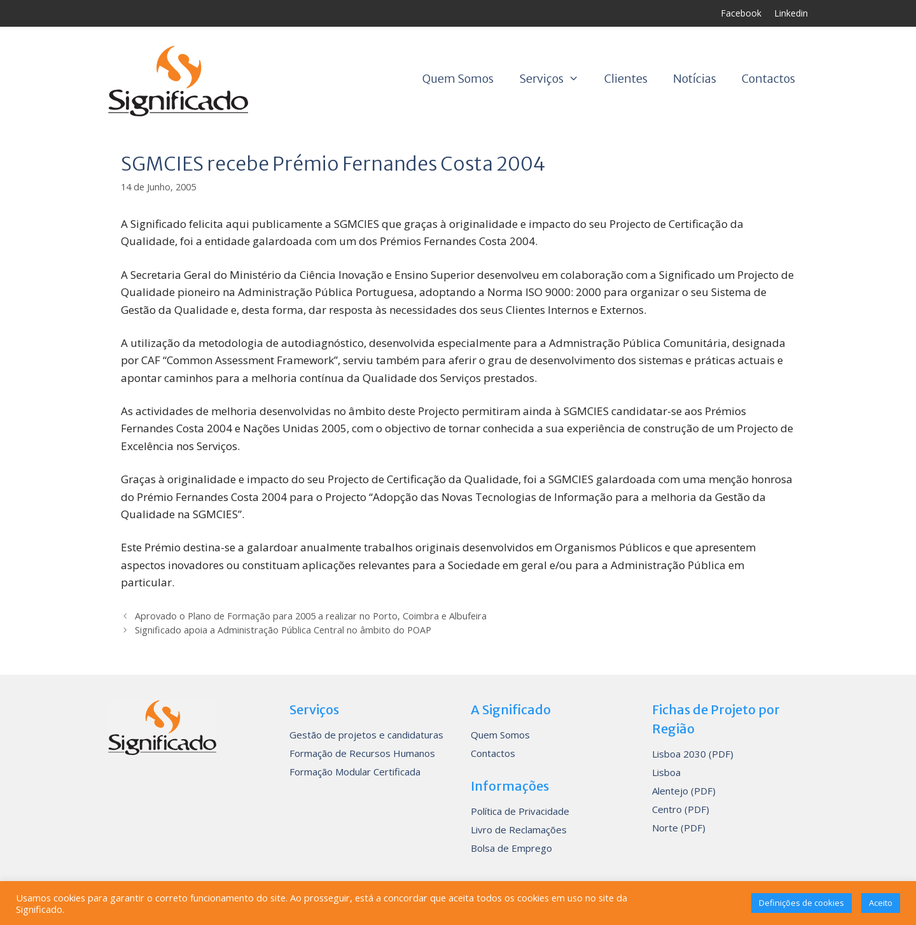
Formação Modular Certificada (354, 771)
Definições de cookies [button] (801, 902)
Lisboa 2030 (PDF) (692, 753)
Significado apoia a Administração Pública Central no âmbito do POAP (283, 630)
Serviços (555, 79)
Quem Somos (458, 78)
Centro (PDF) (680, 809)
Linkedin (791, 13)
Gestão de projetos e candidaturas (366, 734)
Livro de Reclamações (519, 829)
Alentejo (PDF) (684, 790)
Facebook (741, 13)
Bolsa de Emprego (511, 848)
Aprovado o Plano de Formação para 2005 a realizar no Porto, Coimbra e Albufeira (311, 616)
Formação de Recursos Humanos (362, 753)
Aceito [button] (880, 902)
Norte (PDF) (678, 827)
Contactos (768, 78)
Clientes (626, 78)
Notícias (694, 78)
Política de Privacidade (520, 811)
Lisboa (666, 772)
